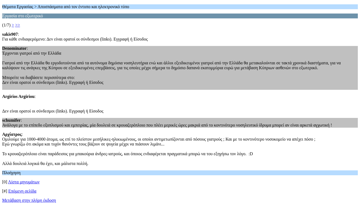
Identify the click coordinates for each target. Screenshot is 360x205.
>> (17, 25)
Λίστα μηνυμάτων (24, 182)
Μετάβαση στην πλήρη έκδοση (29, 200)
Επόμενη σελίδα (22, 191)
